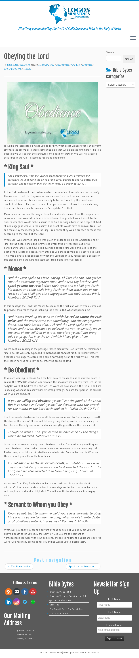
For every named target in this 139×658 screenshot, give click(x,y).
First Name (114, 599)
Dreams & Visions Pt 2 (60, 591)
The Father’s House (59, 613)
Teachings (25, 64)
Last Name (114, 612)
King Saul (76, 64)
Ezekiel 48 (54, 604)
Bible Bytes (12, 64)
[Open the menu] (133, 38)
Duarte (27, 68)
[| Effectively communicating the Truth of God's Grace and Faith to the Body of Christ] (69, 14)
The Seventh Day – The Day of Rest (66, 609)
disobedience (63, 64)
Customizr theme (91, 652)
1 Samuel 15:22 (46, 64)
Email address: (114, 628)
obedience (87, 64)
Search (110, 52)
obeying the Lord (12, 68)
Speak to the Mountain (83, 566)
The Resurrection (19, 566)
